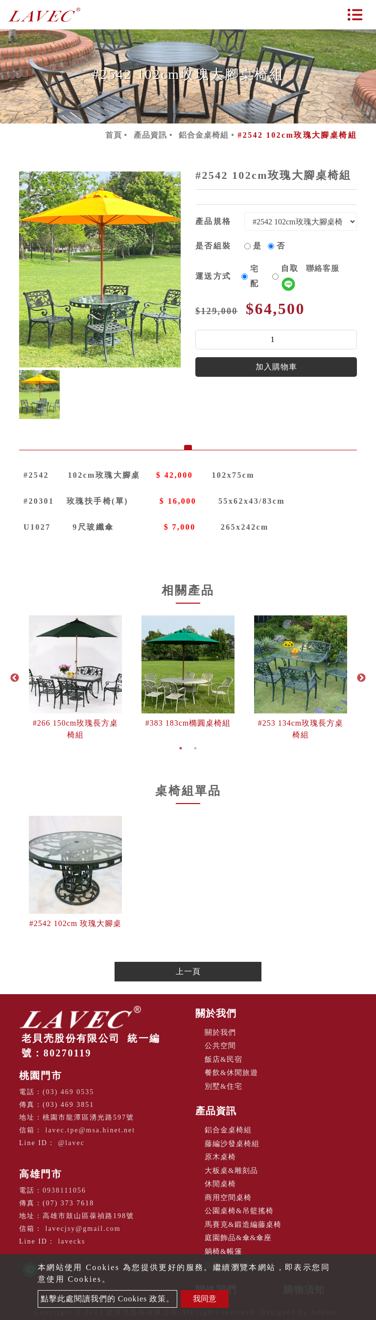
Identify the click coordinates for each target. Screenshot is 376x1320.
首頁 (113, 135)
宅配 (254, 276)
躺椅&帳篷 (223, 1251)
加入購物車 (276, 367)
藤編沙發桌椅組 (232, 1144)
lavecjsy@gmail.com (83, 1228)
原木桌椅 (220, 1157)
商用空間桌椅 (228, 1197)
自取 (310, 275)
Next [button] (361, 678)
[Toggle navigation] (355, 14)
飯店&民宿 (223, 1059)
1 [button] (181, 748)
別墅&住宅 (223, 1086)
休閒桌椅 (220, 1184)
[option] (100, 269)
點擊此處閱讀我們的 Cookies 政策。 (107, 1299)
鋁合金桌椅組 (204, 135)
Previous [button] (15, 678)
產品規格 (213, 221)
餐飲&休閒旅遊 (231, 1072)
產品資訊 (150, 135)
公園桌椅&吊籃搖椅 (239, 1211)
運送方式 (213, 276)
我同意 (204, 1299)
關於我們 (215, 1013)
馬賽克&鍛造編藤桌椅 (243, 1224)
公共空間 (220, 1046)
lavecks (71, 1241)
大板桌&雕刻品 (231, 1170)
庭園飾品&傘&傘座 (238, 1238)
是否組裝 (213, 246)
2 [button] (195, 748)
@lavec (71, 1143)
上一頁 (188, 971)
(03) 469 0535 (68, 1092)
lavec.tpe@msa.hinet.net (91, 1130)
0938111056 (64, 1190)
